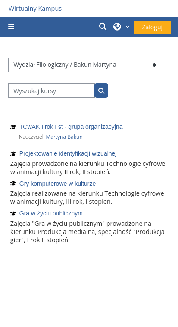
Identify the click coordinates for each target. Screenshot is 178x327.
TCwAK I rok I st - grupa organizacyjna (71, 126)
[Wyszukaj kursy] (51, 90)
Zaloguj (152, 27)
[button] (104, 26)
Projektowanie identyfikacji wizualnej (68, 153)
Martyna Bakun (64, 136)
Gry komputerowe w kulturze (57, 183)
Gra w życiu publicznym (51, 213)
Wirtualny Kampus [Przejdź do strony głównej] (35, 8)
